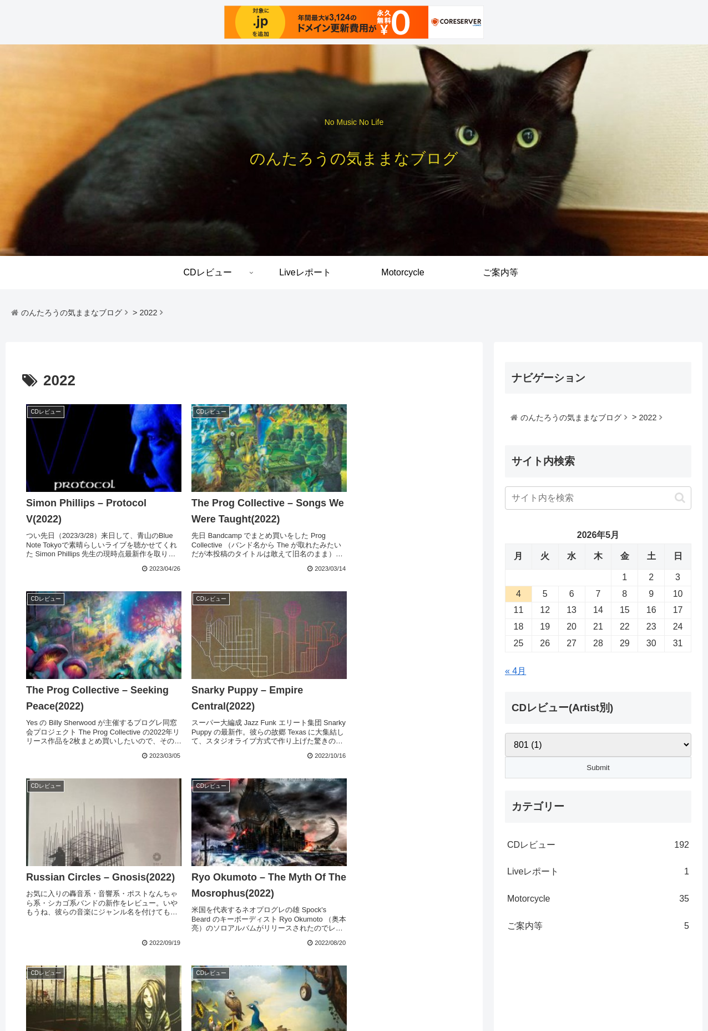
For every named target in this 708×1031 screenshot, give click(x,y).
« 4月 (515, 671)
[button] (680, 497)
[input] (598, 498)
